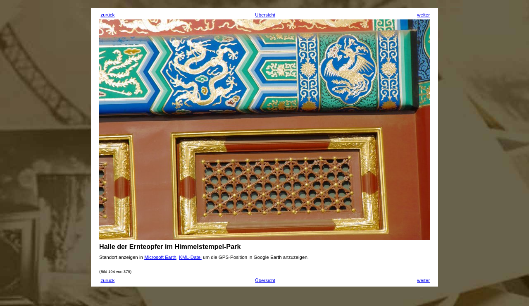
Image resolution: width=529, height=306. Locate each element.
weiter (423, 14)
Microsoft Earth (160, 257)
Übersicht (265, 14)
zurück (107, 14)
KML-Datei (190, 257)
